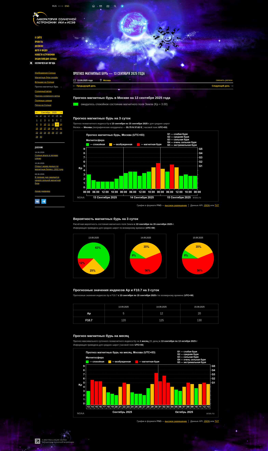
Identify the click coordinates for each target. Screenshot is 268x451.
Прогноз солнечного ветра (47, 96)
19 (53, 128)
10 (45, 124)
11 (49, 124)
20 (57, 128)
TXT (217, 205)
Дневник (39, 46)
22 (37, 133)
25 (49, 133)
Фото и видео (41, 50)
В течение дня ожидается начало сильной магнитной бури (48, 180)
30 (41, 137)
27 (57, 133)
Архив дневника (42, 191)
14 (61, 124)
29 (37, 137)
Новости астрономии (45, 54)
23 (41, 133)
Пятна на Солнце (43, 105)
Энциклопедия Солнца (46, 58)
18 (49, 128)
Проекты (39, 41)
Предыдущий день (86, 86)
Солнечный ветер (43, 91)
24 (45, 133)
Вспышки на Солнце (44, 82)
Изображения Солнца (45, 73)
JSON (207, 205)
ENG (67, 6)
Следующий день (221, 86)
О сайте (38, 37)
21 (61, 128)
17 (45, 128)
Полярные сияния (43, 100)
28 (61, 133)
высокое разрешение (176, 205)
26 (53, 133)
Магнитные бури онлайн (46, 77)
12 (53, 124)
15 (37, 128)
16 (41, 128)
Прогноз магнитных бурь (90, 73)
